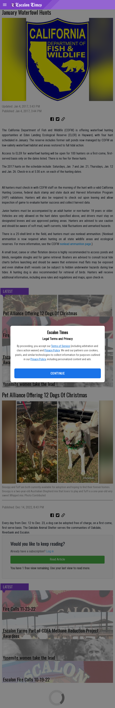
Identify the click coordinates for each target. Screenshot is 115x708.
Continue (57, 373)
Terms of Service (60, 346)
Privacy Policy (52, 350)
